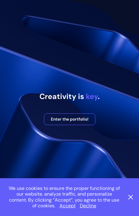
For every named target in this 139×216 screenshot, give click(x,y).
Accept (67, 205)
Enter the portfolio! (69, 119)
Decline (88, 205)
